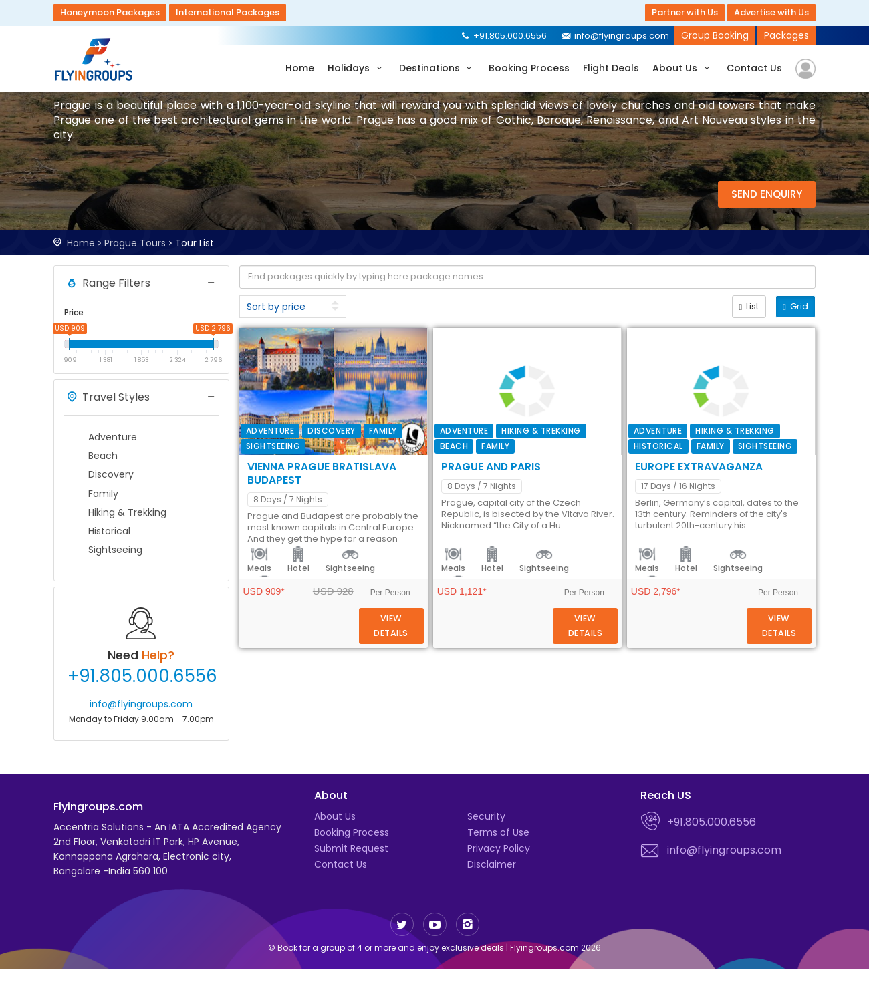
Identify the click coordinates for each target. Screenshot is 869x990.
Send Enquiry (766, 194)
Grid (795, 306)
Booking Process (529, 68)
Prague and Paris (490, 490)
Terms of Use (498, 853)
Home (299, 68)
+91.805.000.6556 (503, 35)
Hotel (488, 458)
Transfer (598, 458)
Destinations (437, 68)
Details (758, 428)
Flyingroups (96, 59)
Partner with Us (685, 12)
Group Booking (715, 35)
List (749, 306)
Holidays (357, 68)
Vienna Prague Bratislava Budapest (548, 343)
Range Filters (107, 283)
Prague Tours (135, 243)
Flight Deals (611, 68)
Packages (786, 35)
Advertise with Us (771, 12)
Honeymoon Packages (110, 12)
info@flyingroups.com (614, 35)
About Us (682, 68)
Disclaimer (491, 885)
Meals (449, 458)
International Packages (227, 12)
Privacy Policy (498, 869)
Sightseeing (540, 458)
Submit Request (351, 869)
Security (486, 837)
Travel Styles (107, 397)
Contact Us (754, 68)
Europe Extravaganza (506, 637)
